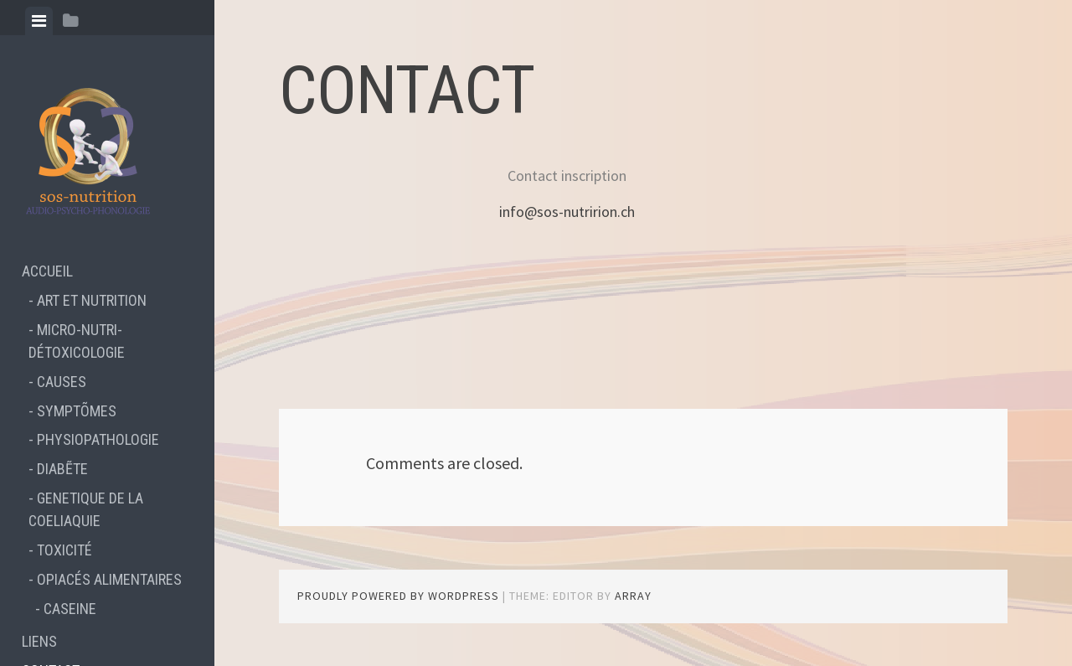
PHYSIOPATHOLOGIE (98, 439)
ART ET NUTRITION (92, 300)
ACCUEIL (47, 271)
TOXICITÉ (64, 550)
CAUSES (61, 381)
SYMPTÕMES (76, 411)
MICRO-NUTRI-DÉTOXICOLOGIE (76, 341)
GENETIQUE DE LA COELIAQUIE (85, 509)
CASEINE (70, 608)
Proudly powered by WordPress (398, 595)
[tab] (39, 21)
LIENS (39, 641)
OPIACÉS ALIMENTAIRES (109, 579)
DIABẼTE (62, 469)
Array (633, 595)
